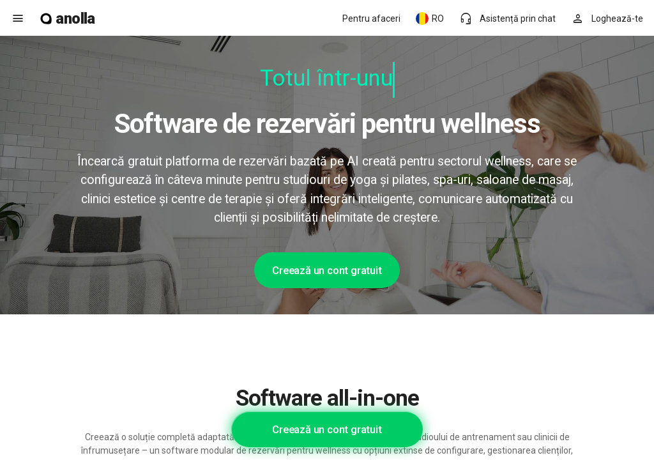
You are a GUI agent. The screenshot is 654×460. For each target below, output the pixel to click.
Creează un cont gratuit (326, 270)
